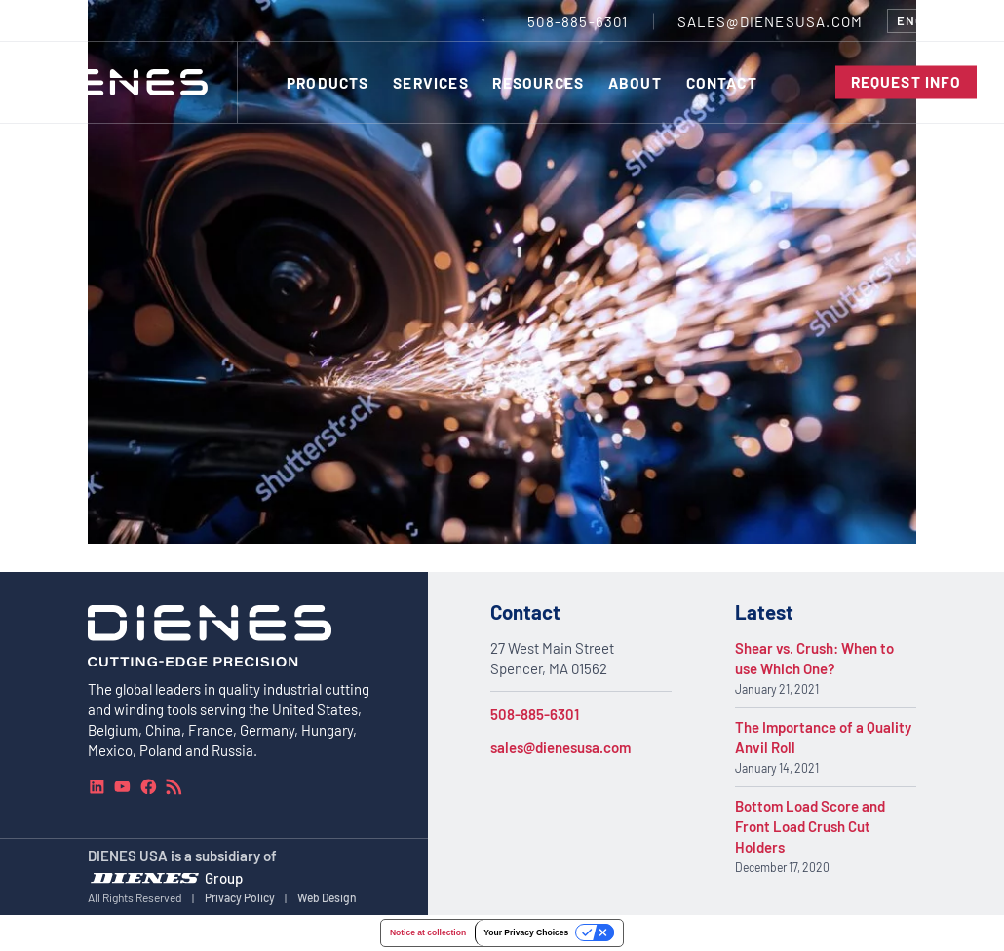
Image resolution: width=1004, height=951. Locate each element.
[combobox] (932, 21)
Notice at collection (428, 932)
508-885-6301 (534, 714)
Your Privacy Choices (525, 932)
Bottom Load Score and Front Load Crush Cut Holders (810, 826)
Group (224, 878)
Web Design (327, 897)
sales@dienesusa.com (560, 747)
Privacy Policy (240, 897)
